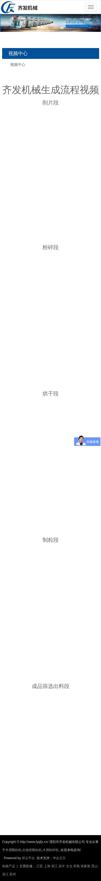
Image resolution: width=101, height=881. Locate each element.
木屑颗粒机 (13, 850)
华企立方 (59, 858)
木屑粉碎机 (51, 850)
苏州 (12, 874)
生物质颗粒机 (32, 850)
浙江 (54, 866)
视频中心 (17, 64)
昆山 (94, 866)
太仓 (69, 866)
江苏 (39, 866)
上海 (47, 866)
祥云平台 (28, 858)
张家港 (85, 866)
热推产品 (8, 866)
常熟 (76, 866)
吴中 (61, 866)
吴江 (5, 874)
